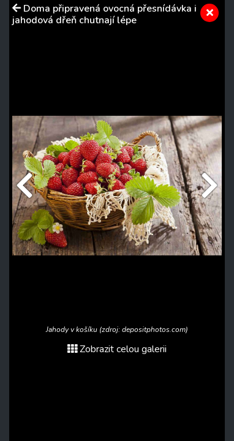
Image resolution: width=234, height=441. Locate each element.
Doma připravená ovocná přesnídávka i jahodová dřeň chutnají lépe (104, 14)
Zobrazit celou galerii (117, 349)
